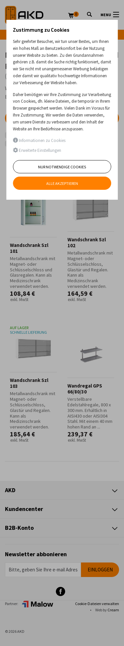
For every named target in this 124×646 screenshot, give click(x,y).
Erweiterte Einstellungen (37, 150)
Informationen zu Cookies (39, 140)
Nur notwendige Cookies (62, 166)
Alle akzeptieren (62, 183)
